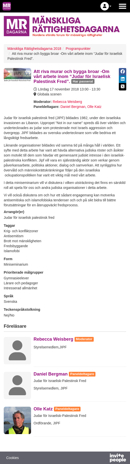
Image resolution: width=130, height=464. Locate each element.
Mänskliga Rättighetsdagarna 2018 (34, 49)
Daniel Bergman (72, 107)
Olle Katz (94, 107)
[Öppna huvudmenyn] (122, 6)
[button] (106, 6)
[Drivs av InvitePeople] (105, 459)
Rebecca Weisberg (67, 102)
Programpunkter (78, 49)
